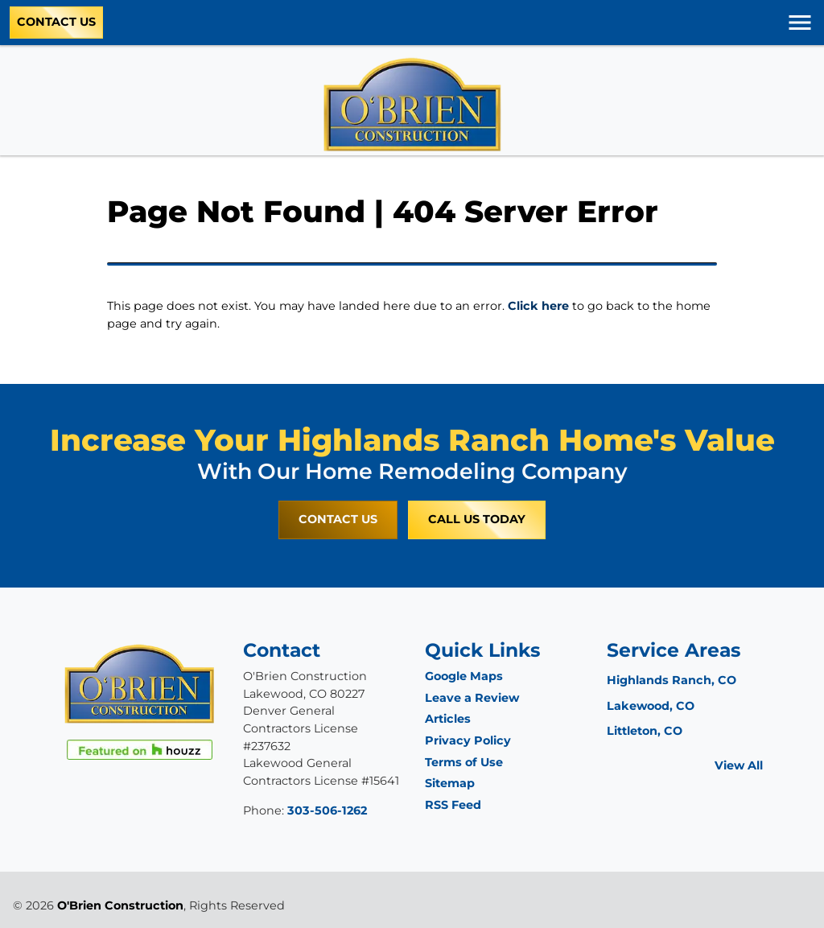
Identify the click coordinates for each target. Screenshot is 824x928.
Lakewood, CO (650, 706)
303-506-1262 (327, 810)
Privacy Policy (468, 740)
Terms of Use (464, 762)
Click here (538, 306)
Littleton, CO (644, 731)
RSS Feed (453, 805)
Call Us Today (476, 519)
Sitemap (450, 783)
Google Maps (464, 676)
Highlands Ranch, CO (671, 680)
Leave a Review (472, 698)
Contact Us (56, 21)
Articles (448, 718)
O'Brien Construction (120, 905)
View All (739, 765)
